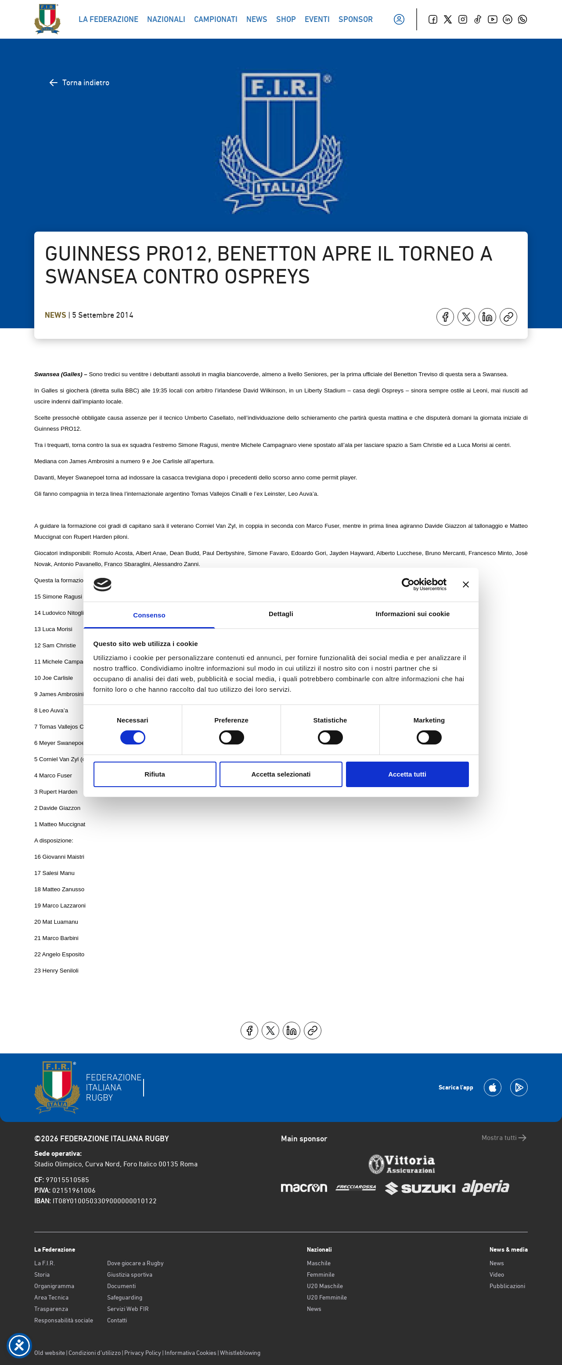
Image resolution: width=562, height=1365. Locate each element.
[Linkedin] (507, 19)
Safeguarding (124, 1297)
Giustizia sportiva (129, 1274)
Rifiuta (154, 774)
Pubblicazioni (507, 1285)
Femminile (321, 1274)
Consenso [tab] (149, 615)
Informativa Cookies (190, 1352)
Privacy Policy (142, 1352)
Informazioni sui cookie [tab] (413, 613)
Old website (49, 1352)
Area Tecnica (51, 1297)
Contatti (117, 1320)
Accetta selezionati (280, 774)
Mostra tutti (505, 1138)
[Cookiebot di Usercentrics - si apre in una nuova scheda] (408, 584)
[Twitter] (448, 19)
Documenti (121, 1285)
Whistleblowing (240, 1352)
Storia (42, 1274)
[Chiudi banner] (466, 584)
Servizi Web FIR (128, 1308)
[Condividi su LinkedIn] (487, 317)
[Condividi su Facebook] (445, 317)
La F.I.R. (44, 1263)
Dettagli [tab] (281, 613)
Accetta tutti (407, 774)
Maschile (319, 1263)
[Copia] (508, 317)
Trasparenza (51, 1308)
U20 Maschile (325, 1285)
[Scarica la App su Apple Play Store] (492, 1087)
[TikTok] (477, 19)
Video (497, 1274)
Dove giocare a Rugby (135, 1263)
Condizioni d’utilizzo (94, 1352)
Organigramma (54, 1285)
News (56, 315)
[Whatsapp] (522, 19)
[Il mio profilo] (399, 19)
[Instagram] (463, 19)
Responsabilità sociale (63, 1320)
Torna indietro (78, 82)
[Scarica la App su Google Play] (519, 1087)
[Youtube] (492, 19)
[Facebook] (433, 19)
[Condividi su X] (466, 317)
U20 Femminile (327, 1297)
